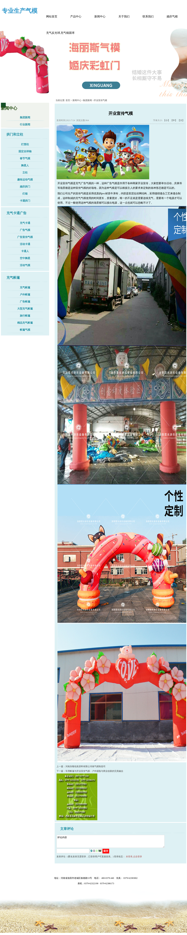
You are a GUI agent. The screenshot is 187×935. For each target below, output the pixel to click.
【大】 (181, 120)
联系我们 (148, 16)
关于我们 (124, 16)
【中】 (174, 120)
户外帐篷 (25, 294)
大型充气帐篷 (25, 308)
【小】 (166, 120)
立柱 (25, 172)
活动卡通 (25, 244)
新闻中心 (99, 16)
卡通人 (25, 251)
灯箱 (25, 193)
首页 (68, 100)
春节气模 (25, 158)
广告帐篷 (25, 301)
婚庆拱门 (25, 186)
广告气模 (25, 230)
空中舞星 (25, 258)
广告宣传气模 (25, 237)
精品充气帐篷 (25, 322)
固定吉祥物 (25, 151)
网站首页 (51, 16)
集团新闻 (25, 117)
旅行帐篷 (25, 315)
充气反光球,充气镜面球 (60, 32)
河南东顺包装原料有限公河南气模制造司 (85, 766)
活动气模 (25, 265)
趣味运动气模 (25, 179)
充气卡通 (25, 223)
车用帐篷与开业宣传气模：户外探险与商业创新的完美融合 (94, 771)
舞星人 (25, 165)
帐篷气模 (25, 329)
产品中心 (75, 16)
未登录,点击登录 (134, 858)
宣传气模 (68, 183)
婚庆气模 (172, 16)
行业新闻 (25, 124)
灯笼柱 (25, 144)
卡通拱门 (25, 200)
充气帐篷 (25, 287)
